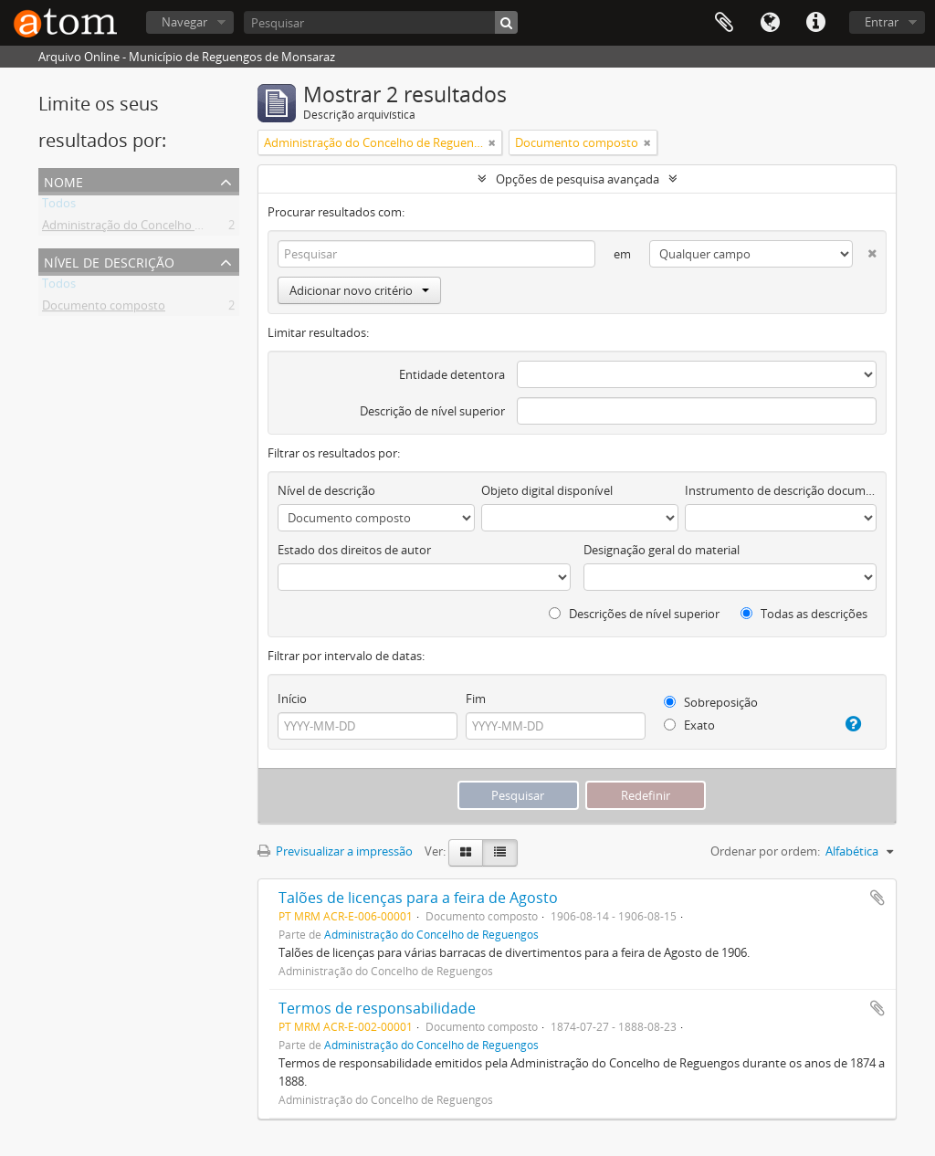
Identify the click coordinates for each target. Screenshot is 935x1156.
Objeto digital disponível (547, 490)
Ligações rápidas (815, 23)
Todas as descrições (804, 613)
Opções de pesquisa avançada (577, 179)
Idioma (770, 23)
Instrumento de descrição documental (781, 490)
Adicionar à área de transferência (877, 897)
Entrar (881, 22)
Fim (476, 698)
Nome (63, 180)
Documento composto (103, 308)
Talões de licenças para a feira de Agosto (418, 898)
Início (292, 698)
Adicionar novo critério (359, 290)
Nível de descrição (109, 260)
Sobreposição (711, 702)
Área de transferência (724, 23)
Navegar (184, 22)
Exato (689, 725)
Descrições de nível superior (634, 613)
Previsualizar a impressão (335, 851)
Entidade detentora (452, 374)
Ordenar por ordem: (765, 851)
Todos (59, 206)
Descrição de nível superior (432, 411)
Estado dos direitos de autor (354, 549)
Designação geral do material (661, 549)
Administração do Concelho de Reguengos (156, 228)
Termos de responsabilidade (377, 1008)
